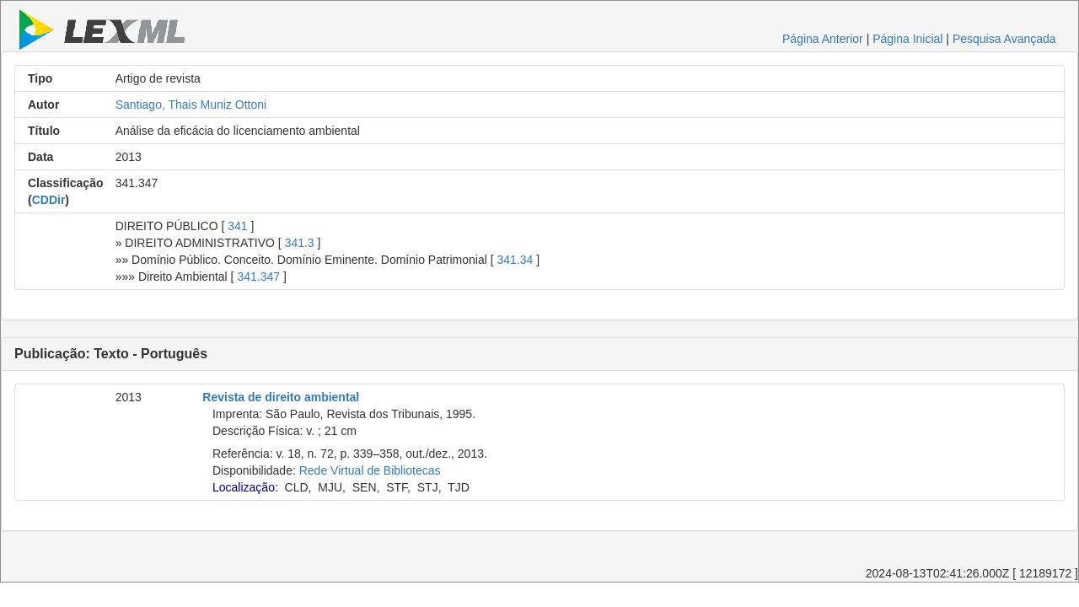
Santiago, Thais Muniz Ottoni (191, 104)
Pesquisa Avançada (1004, 39)
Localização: (245, 487)
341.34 (515, 259)
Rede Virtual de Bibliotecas (370, 470)
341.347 (258, 276)
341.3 (299, 243)
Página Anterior (822, 39)
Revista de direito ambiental (280, 397)
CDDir (49, 200)
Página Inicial (907, 39)
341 (237, 226)
